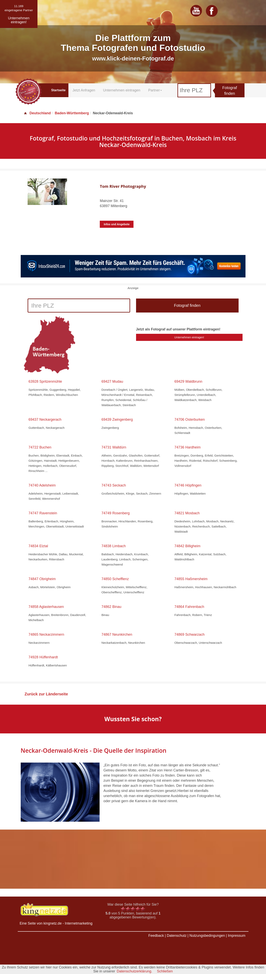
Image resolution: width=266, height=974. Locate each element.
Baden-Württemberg (72, 113)
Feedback (156, 936)
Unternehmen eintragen (121, 90)
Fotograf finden (229, 91)
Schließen (165, 971)
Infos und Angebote (117, 224)
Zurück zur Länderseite (46, 694)
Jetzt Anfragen (83, 90)
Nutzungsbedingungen (207, 936)
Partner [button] (155, 90)
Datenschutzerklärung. (134, 971)
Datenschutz (177, 936)
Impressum (236, 936)
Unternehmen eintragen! (189, 337)
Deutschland (37, 113)
